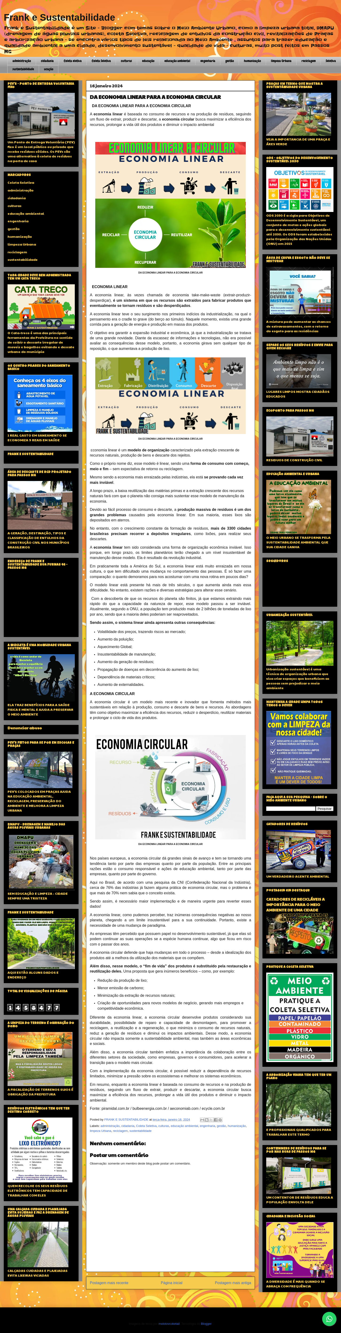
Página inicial (171, 1283)
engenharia (207, 61)
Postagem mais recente (109, 1283)
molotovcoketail (169, 1323)
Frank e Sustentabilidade (59, 17)
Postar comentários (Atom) (176, 1295)
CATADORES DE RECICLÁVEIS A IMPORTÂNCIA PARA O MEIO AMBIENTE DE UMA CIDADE (295, 904)
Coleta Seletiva (101, 61)
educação (148, 61)
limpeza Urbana (281, 61)
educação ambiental (177, 61)
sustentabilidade (23, 69)
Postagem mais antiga (233, 1283)
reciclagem (308, 61)
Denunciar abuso (25, 728)
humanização (252, 61)
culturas (126, 61)
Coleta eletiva (73, 61)
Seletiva (331, 61)
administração (21, 61)
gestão (229, 61)
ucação (48, 69)
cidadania (47, 61)
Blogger (206, 1323)
